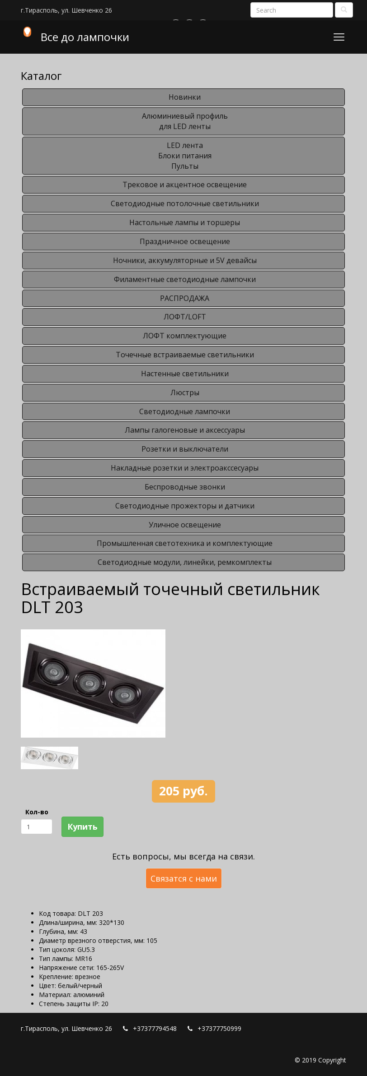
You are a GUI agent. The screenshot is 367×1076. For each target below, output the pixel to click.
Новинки (185, 97)
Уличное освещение (185, 525)
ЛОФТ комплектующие (184, 336)
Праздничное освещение (185, 241)
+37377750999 (219, 1028)
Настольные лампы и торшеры (184, 222)
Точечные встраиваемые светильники (185, 355)
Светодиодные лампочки (184, 411)
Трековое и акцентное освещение (184, 184)
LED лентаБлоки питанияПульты (185, 155)
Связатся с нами (184, 878)
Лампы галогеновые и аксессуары (185, 430)
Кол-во (36, 812)
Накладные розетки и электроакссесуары (185, 468)
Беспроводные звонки (185, 487)
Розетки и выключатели (184, 449)
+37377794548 (155, 1028)
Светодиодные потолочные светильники (185, 203)
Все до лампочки (85, 36)
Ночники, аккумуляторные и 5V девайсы (185, 260)
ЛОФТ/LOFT (185, 317)
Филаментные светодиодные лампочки (185, 279)
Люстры (184, 392)
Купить (82, 826)
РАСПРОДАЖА (184, 298)
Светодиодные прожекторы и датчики (184, 506)
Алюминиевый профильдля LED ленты (185, 121)
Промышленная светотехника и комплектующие (185, 543)
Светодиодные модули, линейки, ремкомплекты (185, 562)
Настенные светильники (185, 374)
